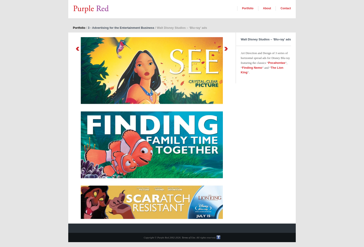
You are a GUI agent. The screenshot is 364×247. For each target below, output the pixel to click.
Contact (285, 8)
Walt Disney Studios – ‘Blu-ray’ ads (266, 39)
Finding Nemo (252, 67)
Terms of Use (188, 237)
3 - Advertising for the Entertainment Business (121, 27)
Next (226, 48)
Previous (77, 48)
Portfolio (248, 8)
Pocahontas (276, 63)
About (267, 8)
